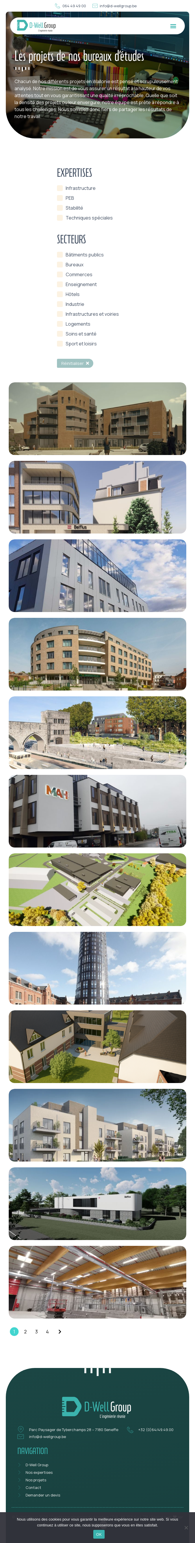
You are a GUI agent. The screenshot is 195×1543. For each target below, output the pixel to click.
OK (99, 1534)
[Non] (186, 1527)
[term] (76, 188)
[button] (173, 26)
